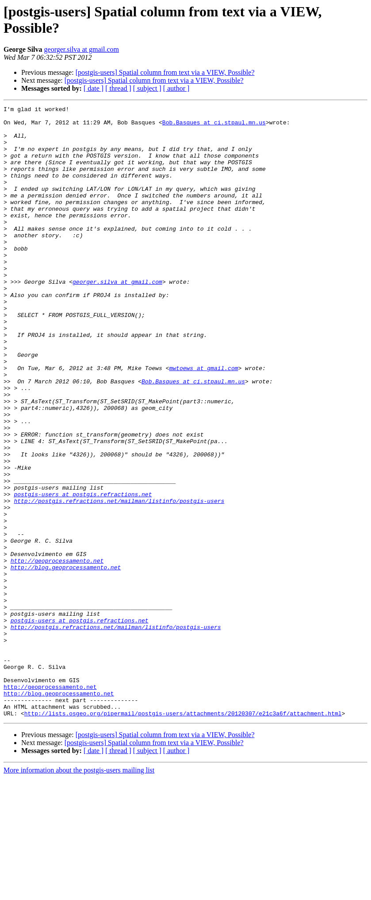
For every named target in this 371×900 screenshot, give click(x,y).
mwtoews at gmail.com (203, 421)
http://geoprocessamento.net (57, 652)
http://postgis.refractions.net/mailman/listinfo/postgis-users (119, 580)
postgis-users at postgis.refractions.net (83, 572)
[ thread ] (118, 88)
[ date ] (93, 88)
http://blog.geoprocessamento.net (66, 660)
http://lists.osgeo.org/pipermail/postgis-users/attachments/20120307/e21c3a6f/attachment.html (183, 835)
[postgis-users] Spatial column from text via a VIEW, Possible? (165, 72)
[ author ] (176, 88)
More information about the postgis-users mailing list (79, 892)
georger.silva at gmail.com (81, 49)
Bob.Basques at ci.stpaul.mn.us (214, 126)
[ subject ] (147, 88)
